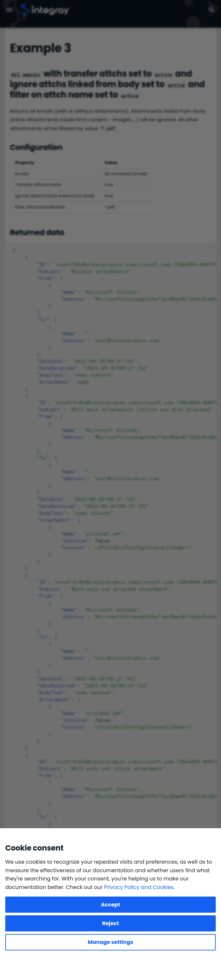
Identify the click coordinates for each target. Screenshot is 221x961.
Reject (110, 923)
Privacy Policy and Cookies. (139, 887)
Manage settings (110, 942)
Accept (110, 904)
